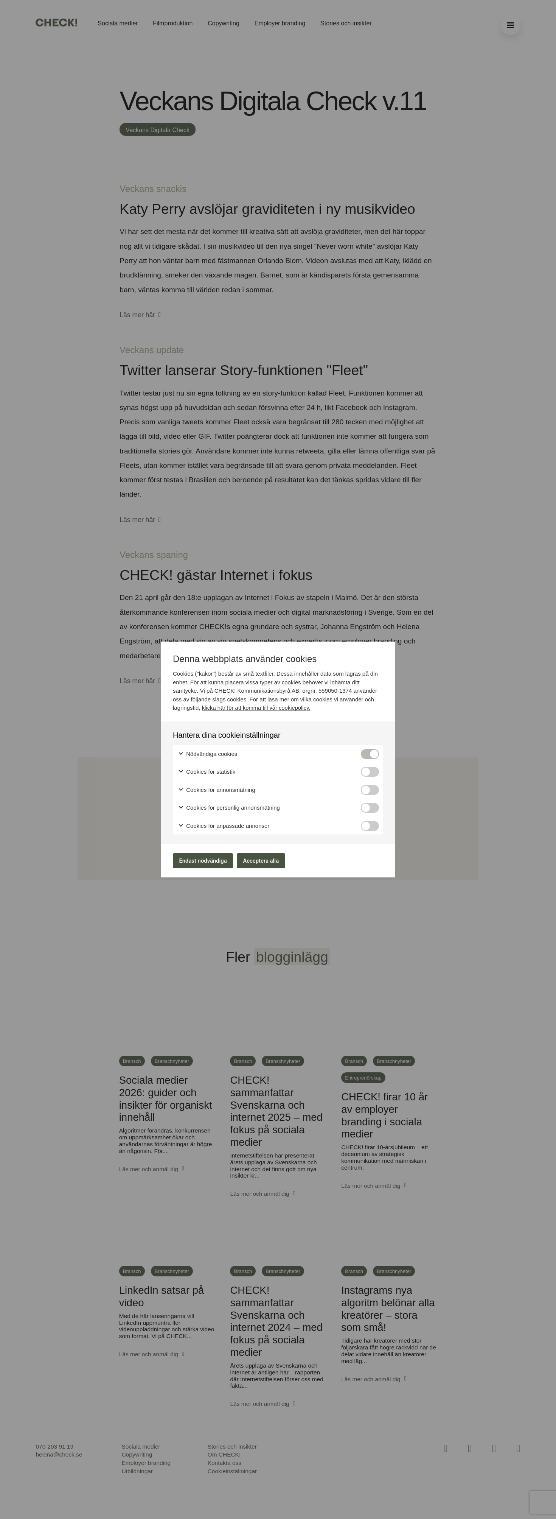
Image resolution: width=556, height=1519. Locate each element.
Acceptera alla (271, 860)
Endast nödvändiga (206, 860)
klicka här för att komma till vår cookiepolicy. (257, 706)
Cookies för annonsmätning (216, 788)
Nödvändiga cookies (207, 752)
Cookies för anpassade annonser (223, 824)
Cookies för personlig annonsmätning (229, 806)
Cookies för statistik (206, 770)
